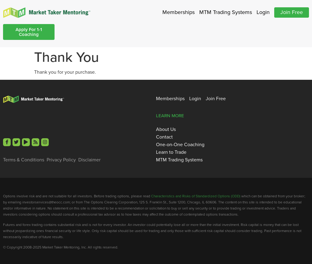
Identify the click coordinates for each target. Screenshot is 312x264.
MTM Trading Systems (225, 12)
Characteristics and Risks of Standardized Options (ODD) (195, 196)
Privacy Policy (61, 160)
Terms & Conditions (23, 160)
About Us (166, 129)
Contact (164, 137)
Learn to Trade (171, 152)
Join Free (291, 12)
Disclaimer (89, 160)
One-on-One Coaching (180, 145)
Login (263, 12)
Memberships (178, 12)
